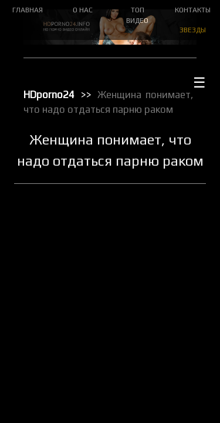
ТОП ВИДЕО (137, 15)
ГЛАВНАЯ (27, 10)
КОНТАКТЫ (193, 10)
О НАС (83, 10)
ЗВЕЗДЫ (193, 30)
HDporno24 (49, 94)
